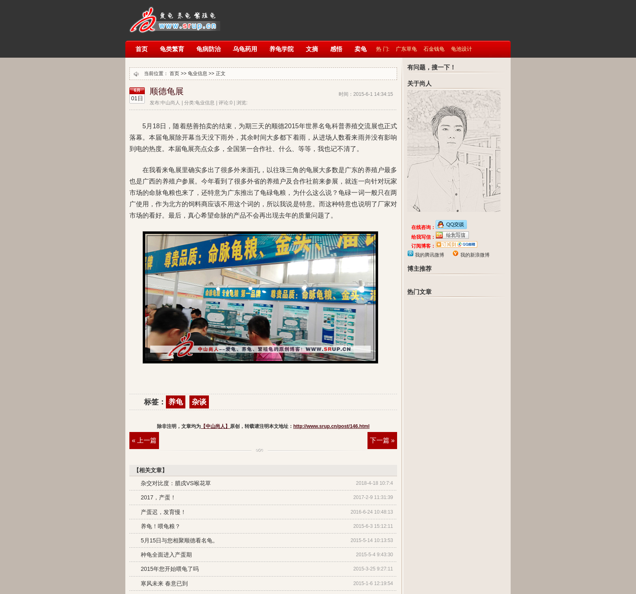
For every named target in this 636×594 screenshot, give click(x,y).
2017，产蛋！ (158, 497)
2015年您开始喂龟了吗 (170, 569)
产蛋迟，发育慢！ (163, 512)
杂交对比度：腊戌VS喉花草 (176, 483)
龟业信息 (197, 73)
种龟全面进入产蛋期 (166, 554)
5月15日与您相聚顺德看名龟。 (179, 540)
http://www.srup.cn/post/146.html (331, 426)
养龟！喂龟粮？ (160, 526)
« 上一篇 (144, 440)
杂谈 (199, 402)
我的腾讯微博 (429, 255)
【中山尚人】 (173, 15)
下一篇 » (382, 440)
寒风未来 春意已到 (164, 583)
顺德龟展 (167, 91)
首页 (174, 73)
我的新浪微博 (474, 255)
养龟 (175, 402)
